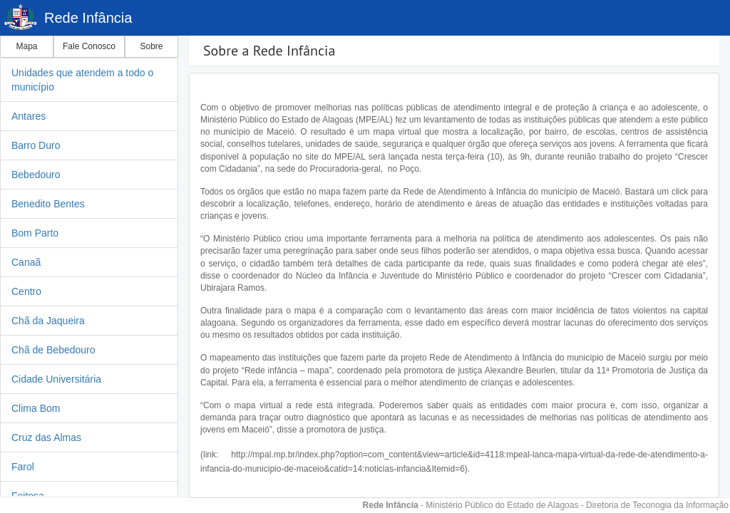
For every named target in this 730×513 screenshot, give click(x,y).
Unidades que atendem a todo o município (82, 80)
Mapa (26, 46)
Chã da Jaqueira (48, 320)
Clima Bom (35, 408)
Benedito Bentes (48, 203)
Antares (28, 116)
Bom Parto (34, 233)
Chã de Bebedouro (53, 350)
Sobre (151, 46)
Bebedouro (36, 174)
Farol (22, 466)
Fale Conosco (89, 46)
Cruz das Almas (46, 437)
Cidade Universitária (56, 379)
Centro (26, 291)
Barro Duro (35, 145)
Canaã (26, 262)
